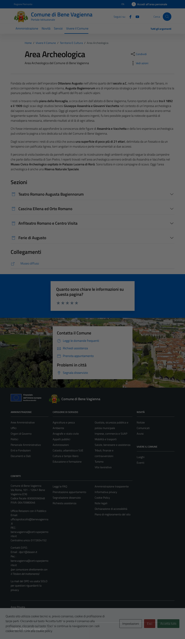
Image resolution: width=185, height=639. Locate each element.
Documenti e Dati (21, 456)
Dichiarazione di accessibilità (111, 509)
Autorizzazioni (61, 445)
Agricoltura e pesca (64, 422)
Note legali (101, 503)
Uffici (13, 428)
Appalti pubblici (61, 439)
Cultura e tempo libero (65, 456)
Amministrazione (27, 28)
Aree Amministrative (23, 422)
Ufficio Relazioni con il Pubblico (28, 511)
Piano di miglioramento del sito (112, 514)
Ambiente (58, 428)
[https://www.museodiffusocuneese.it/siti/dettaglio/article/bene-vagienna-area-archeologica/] (92, 263)
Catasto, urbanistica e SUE (68, 450)
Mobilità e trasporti (106, 439)
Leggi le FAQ (60, 486)
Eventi (140, 462)
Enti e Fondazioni (21, 450)
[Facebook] (128, 16)
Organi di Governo (21, 433)
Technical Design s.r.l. (34, 629)
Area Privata (18, 607)
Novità (46, 28)
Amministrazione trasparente (112, 486)
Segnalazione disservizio (67, 497)
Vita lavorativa (103, 467)
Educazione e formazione (67, 461)
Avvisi (140, 433)
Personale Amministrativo (26, 445)
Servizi (58, 28)
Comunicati (143, 428)
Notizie (141, 422)
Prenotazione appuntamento (69, 492)
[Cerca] (167, 16)
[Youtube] (135, 16)
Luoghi (140, 457)
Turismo (99, 461)
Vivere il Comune (77, 28)
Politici (14, 439)
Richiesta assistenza (64, 503)
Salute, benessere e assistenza (112, 445)
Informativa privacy (106, 492)
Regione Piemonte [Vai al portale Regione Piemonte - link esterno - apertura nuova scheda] (23, 4)
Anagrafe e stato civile (66, 433)
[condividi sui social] (138, 54)
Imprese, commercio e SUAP (111, 433)
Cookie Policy (102, 497)
